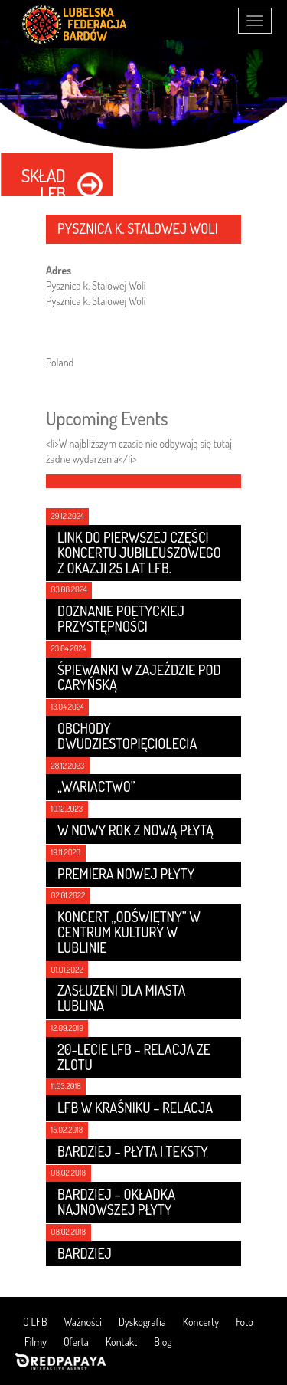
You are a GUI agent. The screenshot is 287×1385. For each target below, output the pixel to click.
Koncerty (201, 1321)
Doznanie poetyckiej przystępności (120, 618)
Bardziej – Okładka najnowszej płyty (116, 1202)
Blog (162, 1341)
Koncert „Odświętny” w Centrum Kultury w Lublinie (129, 932)
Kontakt (121, 1341)
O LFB (35, 1321)
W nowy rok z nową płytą (135, 830)
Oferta (76, 1341)
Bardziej (84, 1253)
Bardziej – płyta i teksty (132, 1151)
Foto (244, 1321)
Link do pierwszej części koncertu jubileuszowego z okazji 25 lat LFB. (139, 552)
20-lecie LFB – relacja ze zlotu (133, 1057)
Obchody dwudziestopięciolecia (127, 736)
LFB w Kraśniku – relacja (135, 1107)
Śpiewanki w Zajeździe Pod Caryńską (139, 677)
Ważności (83, 1321)
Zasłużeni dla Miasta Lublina (121, 998)
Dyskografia (142, 1321)
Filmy (35, 1341)
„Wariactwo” (96, 786)
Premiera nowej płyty (125, 873)
